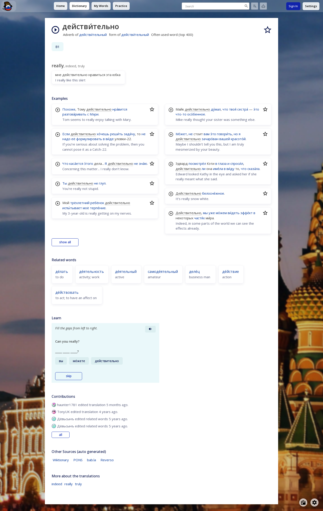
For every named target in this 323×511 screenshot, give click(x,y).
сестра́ (242, 109)
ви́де (110, 139)
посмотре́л (197, 163)
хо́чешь (103, 134)
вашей (224, 139)
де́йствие (230, 271)
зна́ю (143, 163)
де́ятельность (91, 271)
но (236, 134)
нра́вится (119, 109)
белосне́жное (213, 193)
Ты (64, 183)
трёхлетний (79, 202)
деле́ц (194, 271)
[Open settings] (314, 502)
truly (78, 484)
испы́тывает (72, 208)
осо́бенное (196, 114)
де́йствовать (67, 292)
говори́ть (224, 134)
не (144, 134)
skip (69, 376)
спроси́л (236, 163)
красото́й (238, 139)
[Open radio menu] (303, 502)
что (225, 109)
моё (86, 208)
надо (66, 139)
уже (212, 213)
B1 (57, 46)
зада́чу (129, 134)
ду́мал (216, 109)
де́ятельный (126, 271)
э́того (88, 163)
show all (65, 242)
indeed (57, 484)
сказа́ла (253, 168)
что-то (181, 114)
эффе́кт (246, 213)
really (68, 484)
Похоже (68, 109)
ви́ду (230, 168)
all (60, 435)
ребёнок (97, 202)
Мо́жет (181, 134)
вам (207, 134)
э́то (256, 109)
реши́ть (116, 134)
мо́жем (221, 213)
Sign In (293, 6)
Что (65, 163)
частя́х (199, 218)
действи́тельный (93, 34)
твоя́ (232, 109)
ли (203, 168)
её (73, 139)
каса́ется (76, 163)
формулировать (89, 139)
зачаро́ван (210, 139)
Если (66, 134)
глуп (102, 183)
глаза (222, 163)
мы (205, 213)
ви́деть (234, 213)
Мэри (94, 114)
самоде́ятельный (163, 271)
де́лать (61, 271)
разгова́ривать (74, 114)
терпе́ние (98, 208)
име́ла (218, 168)
